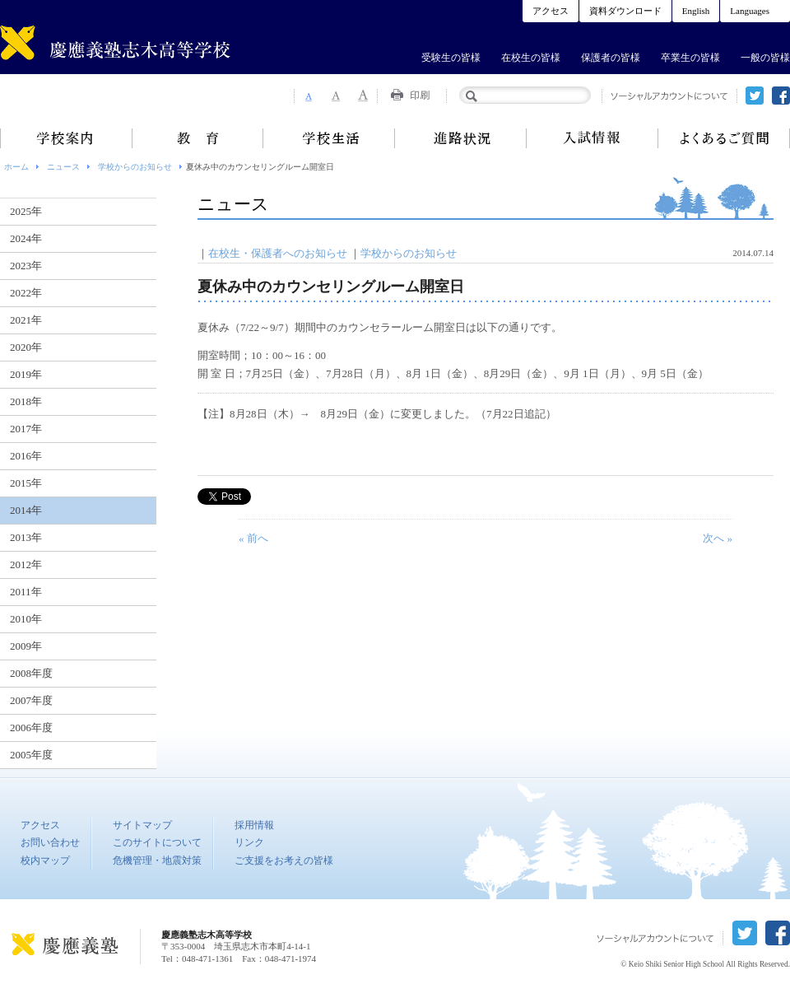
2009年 (26, 646)
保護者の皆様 (610, 57)
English (696, 11)
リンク (249, 842)
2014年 (26, 510)
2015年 (26, 483)
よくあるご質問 (724, 138)
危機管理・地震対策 (157, 860)
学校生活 (329, 138)
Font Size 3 (364, 95)
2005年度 (31, 754)
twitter (755, 95)
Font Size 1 (308, 95)
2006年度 (31, 727)
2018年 (26, 401)
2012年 (26, 564)
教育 (197, 138)
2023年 (26, 265)
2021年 (26, 320)
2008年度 (31, 673)
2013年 (26, 537)
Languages (749, 11)
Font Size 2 (336, 95)
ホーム (16, 166)
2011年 (26, 591)
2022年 (26, 293)
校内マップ (45, 860)
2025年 (26, 211)
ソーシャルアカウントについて (669, 95)
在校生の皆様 (530, 57)
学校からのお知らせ (135, 166)
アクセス (550, 11)
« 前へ (253, 538)
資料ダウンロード (625, 11)
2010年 (26, 619)
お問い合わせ (50, 842)
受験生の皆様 (451, 57)
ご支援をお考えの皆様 (284, 860)
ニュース (63, 166)
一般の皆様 (765, 57)
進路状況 (461, 138)
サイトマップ (142, 825)
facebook (781, 95)
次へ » (717, 538)
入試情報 (592, 138)
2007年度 (31, 700)
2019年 (26, 374)
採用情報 (254, 825)
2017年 (26, 428)
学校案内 (66, 138)
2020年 (26, 347)
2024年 (26, 238)
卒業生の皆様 (690, 57)
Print (412, 95)
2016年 (26, 456)
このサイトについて (157, 842)
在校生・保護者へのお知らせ (277, 253)
